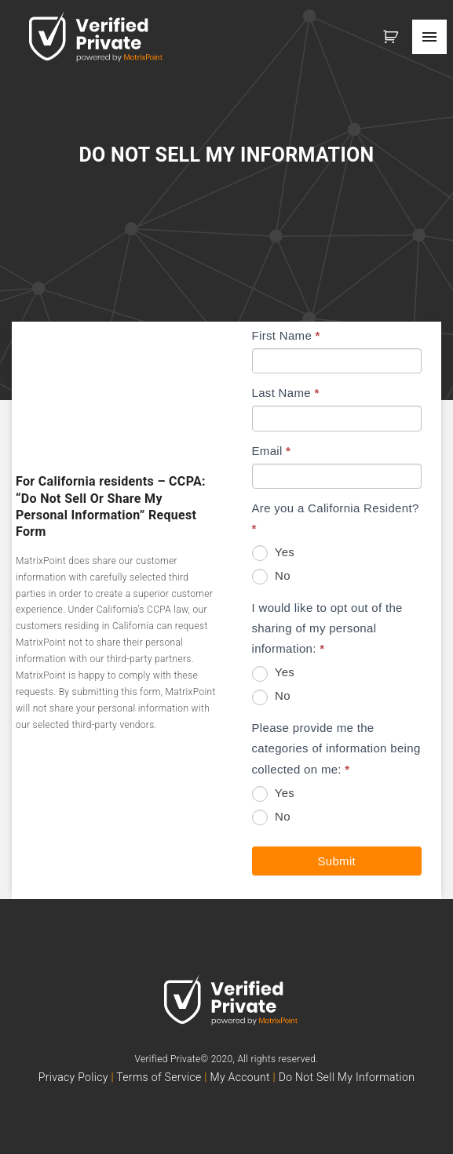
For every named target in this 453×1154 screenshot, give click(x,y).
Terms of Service (158, 1077)
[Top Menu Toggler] (429, 37)
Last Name (286, 392)
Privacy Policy (74, 1077)
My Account (239, 1077)
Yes (273, 553)
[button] (393, 36)
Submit (337, 861)
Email (271, 450)
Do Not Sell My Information (347, 1077)
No (271, 576)
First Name (286, 335)
